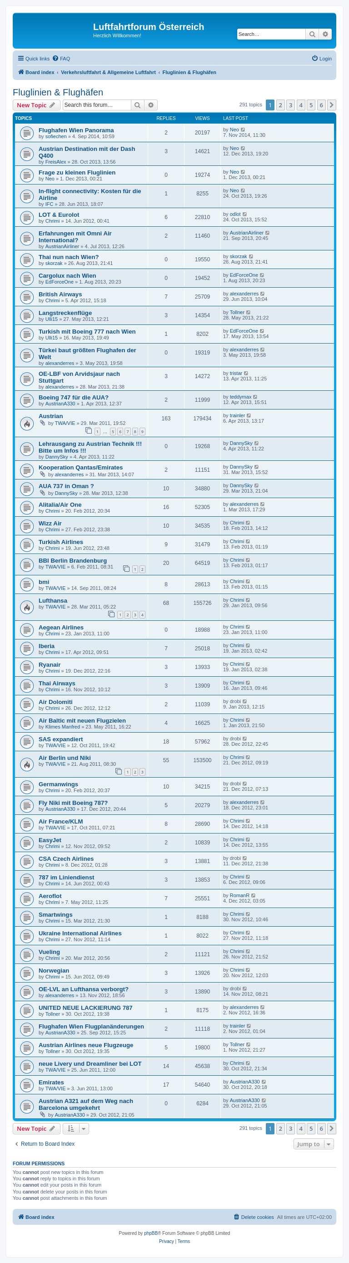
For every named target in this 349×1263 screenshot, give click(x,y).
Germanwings (58, 784)
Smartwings (56, 914)
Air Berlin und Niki (65, 757)
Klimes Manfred (62, 726)
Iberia (47, 646)
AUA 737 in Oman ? (66, 486)
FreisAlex (55, 162)
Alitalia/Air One (60, 504)
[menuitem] (61, 58)
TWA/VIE (65, 423)
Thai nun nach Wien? (69, 257)
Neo (234, 129)
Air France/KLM (61, 821)
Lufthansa (53, 600)
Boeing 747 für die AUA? (74, 397)
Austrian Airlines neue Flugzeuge (86, 1045)
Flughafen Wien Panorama (76, 130)
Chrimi (52, 221)
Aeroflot (50, 896)
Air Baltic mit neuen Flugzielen (82, 720)
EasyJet (50, 840)
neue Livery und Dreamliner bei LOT (90, 1063)
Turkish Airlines (61, 542)
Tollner (237, 312)
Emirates (51, 1082)
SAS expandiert (61, 739)
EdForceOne (59, 282)
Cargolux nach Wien (67, 275)
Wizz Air (50, 523)
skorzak (54, 263)
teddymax (241, 396)
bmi (44, 582)
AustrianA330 (60, 403)
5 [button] (311, 105)
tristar (236, 373)
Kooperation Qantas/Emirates (81, 467)
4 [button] (301, 105)
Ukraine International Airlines (80, 933)
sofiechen (56, 136)
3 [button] (290, 105)
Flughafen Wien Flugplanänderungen (91, 1026)
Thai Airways (57, 683)
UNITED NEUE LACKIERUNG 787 (86, 1007)
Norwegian (54, 970)
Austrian (51, 416)
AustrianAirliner (62, 246)
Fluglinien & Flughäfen (58, 92)
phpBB (151, 1233)
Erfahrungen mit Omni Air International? (75, 237)
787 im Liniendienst (66, 877)
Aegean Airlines (61, 627)
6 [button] (321, 105)
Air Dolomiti (56, 702)
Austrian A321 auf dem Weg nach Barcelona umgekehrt (86, 1104)
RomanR (239, 895)
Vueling (49, 951)
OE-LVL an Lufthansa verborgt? (84, 989)
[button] (331, 105)
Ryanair (49, 664)
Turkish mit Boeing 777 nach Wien (87, 331)
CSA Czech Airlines (66, 858)
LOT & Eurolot (59, 214)
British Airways (60, 294)
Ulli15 (51, 319)
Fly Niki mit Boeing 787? (73, 802)
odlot (235, 214)
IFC (49, 204)
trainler (237, 415)
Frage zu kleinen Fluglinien (77, 172)
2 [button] (280, 105)
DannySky (56, 456)
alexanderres (244, 293)
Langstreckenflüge (65, 313)
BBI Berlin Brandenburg (73, 560)
